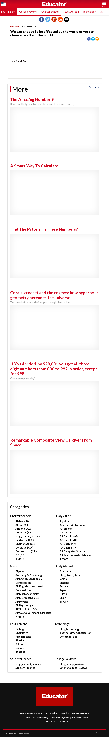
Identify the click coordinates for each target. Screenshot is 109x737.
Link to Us (62, 721)
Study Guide (50, 713)
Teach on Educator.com (31, 713)
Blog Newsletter (79, 717)
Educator (54, 4)
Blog (23, 26)
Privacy (97, 733)
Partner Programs (59, 717)
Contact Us (48, 721)
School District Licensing (35, 717)
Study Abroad (71, 11)
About (103, 733)
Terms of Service (88, 733)
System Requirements (77, 713)
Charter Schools (50, 11)
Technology (89, 11)
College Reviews (28, 11)
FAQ (62, 713)
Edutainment (8, 11)
